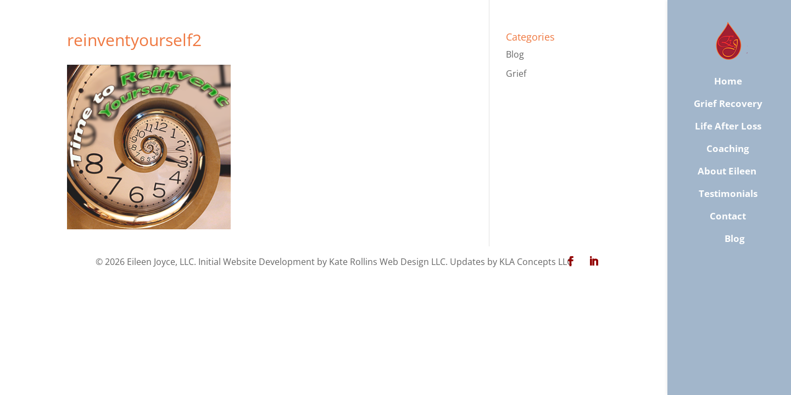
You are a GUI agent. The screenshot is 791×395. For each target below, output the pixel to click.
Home (728, 81)
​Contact (728, 216)
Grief (516, 73)
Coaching (727, 149)
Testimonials (728, 194)
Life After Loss (728, 126)
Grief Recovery (728, 104)
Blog (515, 54)
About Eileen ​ (728, 171)
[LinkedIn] (594, 262)
